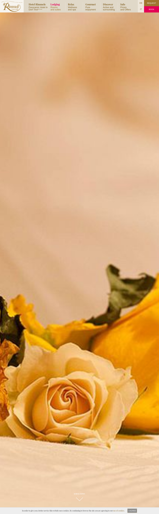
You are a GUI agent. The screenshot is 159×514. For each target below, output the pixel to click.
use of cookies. (119, 511)
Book (151, 9)
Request (151, 3)
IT (141, 9)
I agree (132, 511)
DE (140, 3)
